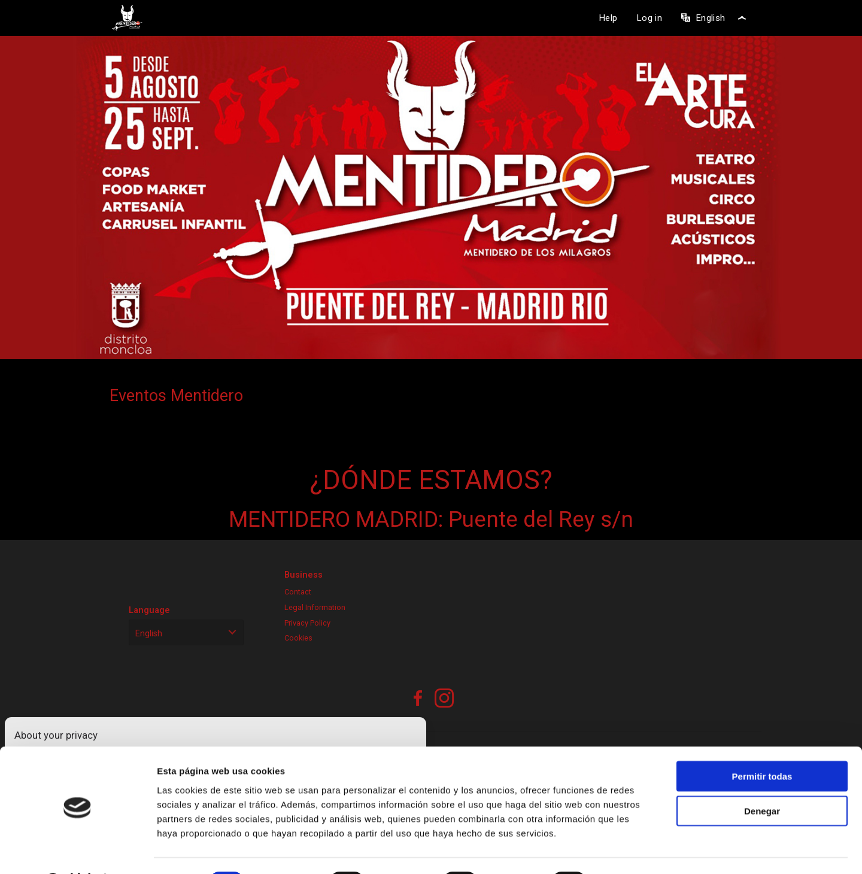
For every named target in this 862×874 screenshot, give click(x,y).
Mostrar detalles (643, 850)
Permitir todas (762, 745)
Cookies (298, 637)
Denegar (762, 780)
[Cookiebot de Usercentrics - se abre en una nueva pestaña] (77, 851)
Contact (297, 591)
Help (608, 18)
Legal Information (314, 607)
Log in (649, 18)
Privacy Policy (307, 622)
